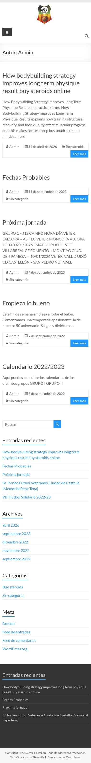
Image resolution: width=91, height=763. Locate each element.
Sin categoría (18, 199)
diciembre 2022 (15, 542)
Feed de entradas (16, 632)
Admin (14, 147)
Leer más (79, 154)
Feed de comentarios (19, 640)
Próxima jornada (24, 222)
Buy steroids (75, 147)
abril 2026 (10, 525)
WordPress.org (14, 648)
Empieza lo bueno (26, 303)
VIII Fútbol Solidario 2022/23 (26, 497)
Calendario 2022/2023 (33, 366)
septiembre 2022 (16, 558)
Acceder (9, 623)
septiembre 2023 (16, 533)
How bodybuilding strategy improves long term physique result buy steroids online (41, 83)
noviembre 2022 (15, 550)
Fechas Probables (26, 177)
